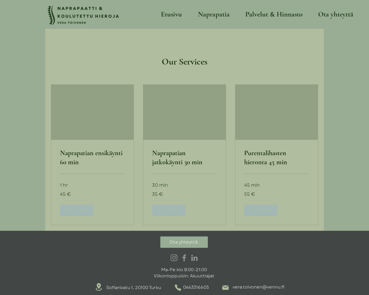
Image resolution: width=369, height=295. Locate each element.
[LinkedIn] (194, 257)
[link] (92, 158)
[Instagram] (174, 257)
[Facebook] (184, 257)
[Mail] (225, 287)
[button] (76, 210)
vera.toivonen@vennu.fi (258, 287)
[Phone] (178, 287)
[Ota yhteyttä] (184, 242)
